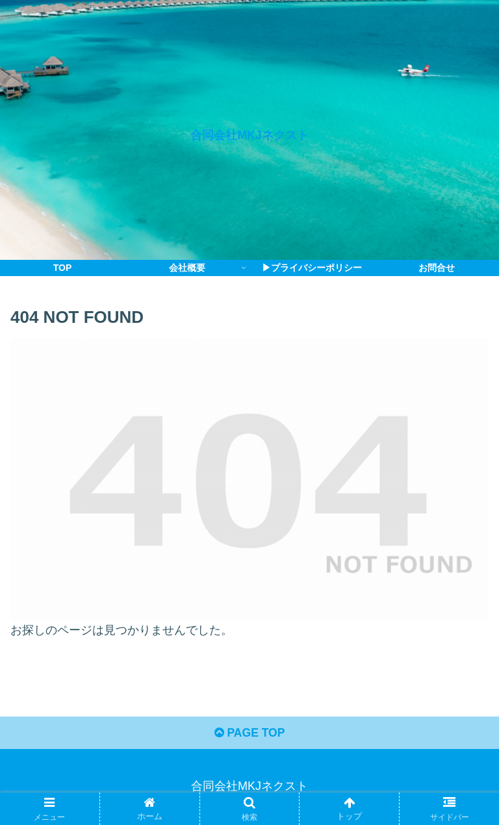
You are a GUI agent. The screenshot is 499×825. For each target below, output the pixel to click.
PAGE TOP (249, 734)
